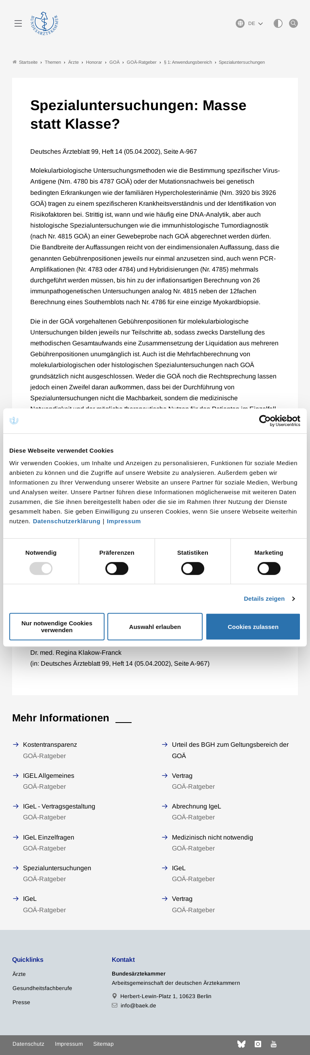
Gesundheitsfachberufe (42, 988)
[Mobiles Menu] (18, 23)
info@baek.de (138, 1006)
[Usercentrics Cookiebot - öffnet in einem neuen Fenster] (265, 420)
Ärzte (19, 974)
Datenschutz (28, 1044)
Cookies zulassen (253, 626)
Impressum (124, 521)
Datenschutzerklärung (67, 521)
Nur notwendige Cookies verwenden (56, 626)
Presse (21, 1002)
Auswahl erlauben (155, 626)
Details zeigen (264, 598)
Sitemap (103, 1044)
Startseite (25, 62)
